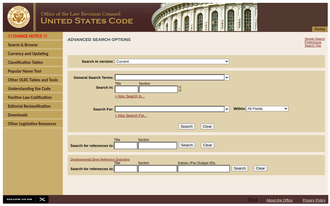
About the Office (279, 200)
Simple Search (315, 38)
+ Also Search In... (130, 96)
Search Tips (313, 45)
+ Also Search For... (131, 115)
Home (320, 29)
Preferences (313, 42)
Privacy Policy (314, 200)
